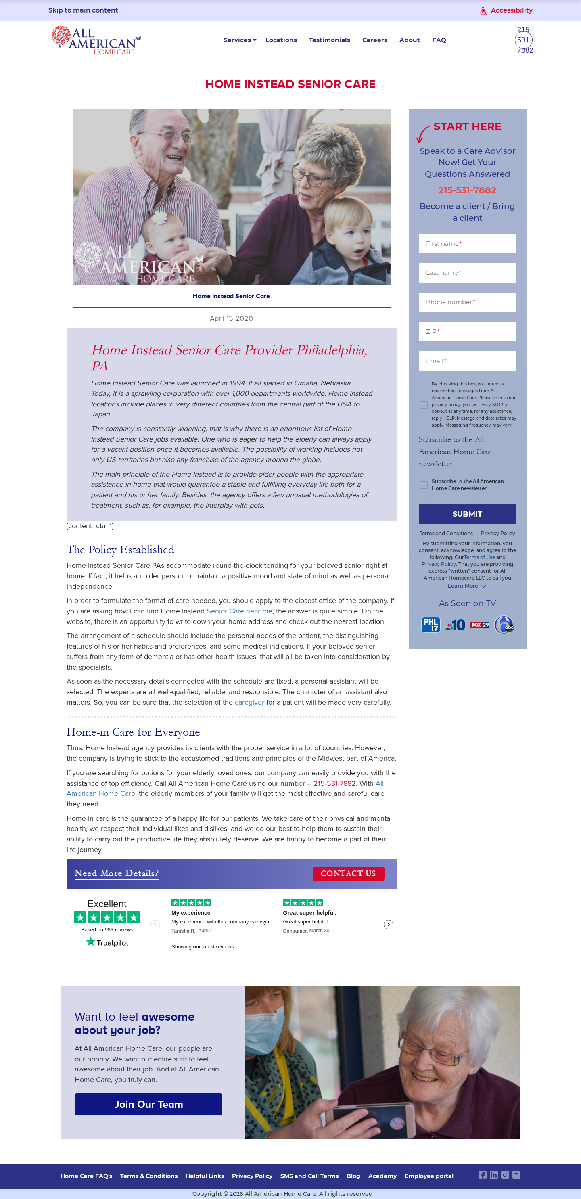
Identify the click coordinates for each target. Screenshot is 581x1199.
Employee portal (429, 1176)
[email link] (516, 1175)
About (368, 40)
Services (200, 40)
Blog (353, 1176)
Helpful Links (205, 1176)
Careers (335, 40)
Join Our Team (148, 1105)
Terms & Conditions (149, 1176)
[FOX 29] (480, 625)
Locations (243, 40)
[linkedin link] (494, 1175)
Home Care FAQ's (86, 1176)
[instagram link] (505, 1175)
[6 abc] (504, 625)
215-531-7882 (334, 783)
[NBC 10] (455, 625)
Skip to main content (83, 10)
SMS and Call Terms (309, 1176)
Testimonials (291, 40)
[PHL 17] (431, 625)
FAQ (397, 40)
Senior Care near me (239, 611)
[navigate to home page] (96, 40)
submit (467, 514)
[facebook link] (483, 1175)
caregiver (249, 702)
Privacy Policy (252, 1176)
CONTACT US (348, 874)
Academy (382, 1176)
